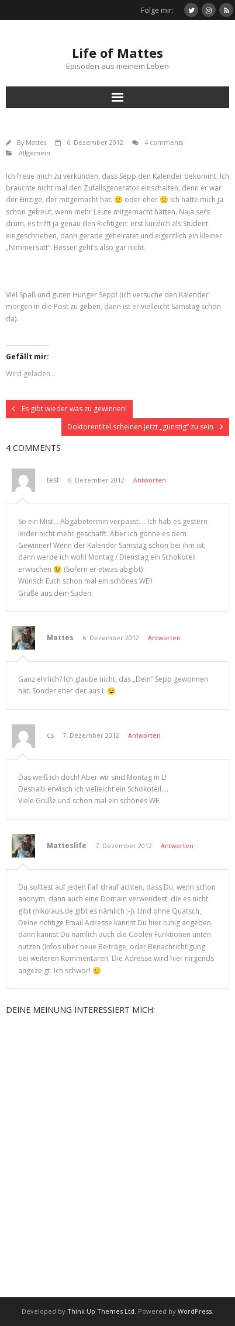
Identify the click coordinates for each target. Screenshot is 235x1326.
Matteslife (67, 846)
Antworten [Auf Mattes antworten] (164, 637)
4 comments (163, 142)
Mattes (36, 142)
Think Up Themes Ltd (100, 1311)
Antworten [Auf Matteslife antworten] (177, 845)
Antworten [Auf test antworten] (149, 479)
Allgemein (34, 152)
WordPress (195, 1311)
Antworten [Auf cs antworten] (144, 735)
